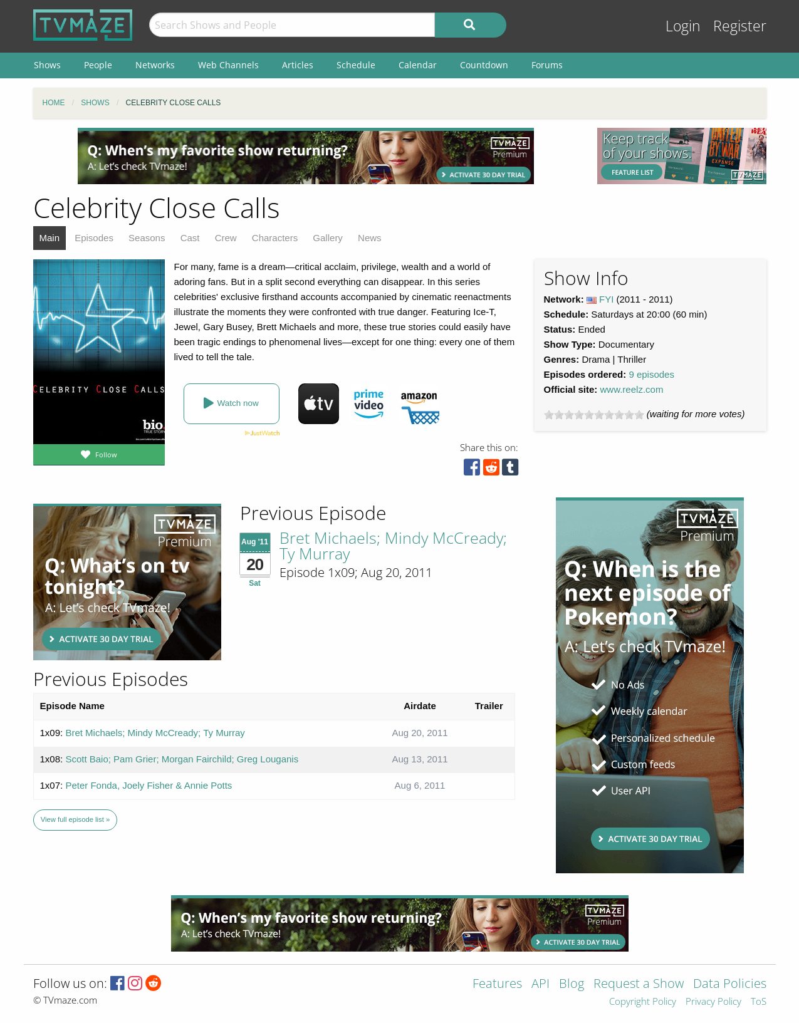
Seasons (146, 237)
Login (683, 26)
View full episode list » (75, 819)
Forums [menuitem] (547, 65)
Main (49, 237)
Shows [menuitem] (47, 65)
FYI (606, 299)
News (370, 237)
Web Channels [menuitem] (228, 65)
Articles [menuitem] (297, 65)
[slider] (594, 415)
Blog (571, 984)
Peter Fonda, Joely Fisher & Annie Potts (148, 785)
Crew (226, 237)
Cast (190, 237)
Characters (275, 237)
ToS (758, 1002)
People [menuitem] (98, 65)
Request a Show (638, 984)
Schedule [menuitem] (356, 65)
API (540, 984)
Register (739, 26)
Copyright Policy (642, 1002)
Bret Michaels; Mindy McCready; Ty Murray (393, 545)
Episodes (94, 237)
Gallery (328, 237)
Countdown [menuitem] (484, 65)
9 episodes (651, 374)
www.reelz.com (632, 389)
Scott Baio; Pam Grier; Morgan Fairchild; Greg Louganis (181, 759)
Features (497, 984)
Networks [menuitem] (155, 65)
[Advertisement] (306, 156)
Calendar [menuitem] (418, 65)
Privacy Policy (713, 1002)
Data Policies (729, 984)
